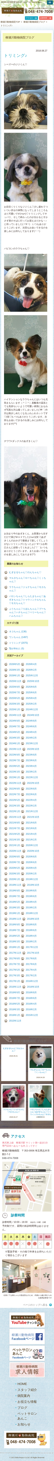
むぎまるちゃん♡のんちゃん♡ (25, 572)
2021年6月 (31, 828)
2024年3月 (14, 738)
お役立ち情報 (27, 1402)
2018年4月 (31, 936)
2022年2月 (31, 805)
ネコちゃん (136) (18, 631)
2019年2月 (31, 907)
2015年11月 (15, 1021)
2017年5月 (14, 970)
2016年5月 (14, 1004)
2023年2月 (31, 771)
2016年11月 (15, 987)
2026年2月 (31, 670)
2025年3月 (14, 704)
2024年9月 (14, 721)
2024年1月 (14, 743)
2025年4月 (31, 698)
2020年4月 (31, 868)
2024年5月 (14, 732)
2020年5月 (14, 868)
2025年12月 (32, 675)
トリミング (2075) (18, 643)
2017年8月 (31, 958)
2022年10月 (33, 783)
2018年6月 (31, 930)
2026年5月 (14, 664)
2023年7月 (14, 760)
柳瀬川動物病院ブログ (34, 22)
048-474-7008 (10, 1158)
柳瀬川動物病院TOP (10, 22)
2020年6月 (31, 862)
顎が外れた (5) (16, 648)
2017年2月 (31, 975)
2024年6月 (31, 726)
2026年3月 (14, 670)
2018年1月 (14, 947)
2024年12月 (32, 709)
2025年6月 (31, 692)
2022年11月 (15, 783)
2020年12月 (32, 845)
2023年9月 (14, 755)
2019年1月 (14, 913)
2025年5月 (14, 698)
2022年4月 (31, 800)
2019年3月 (14, 907)
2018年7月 (14, 930)
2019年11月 (15, 885)
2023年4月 (31, 766)
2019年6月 (31, 896)
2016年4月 (31, 1004)
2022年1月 (14, 811)
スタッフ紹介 (27, 1390)
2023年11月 (15, 749)
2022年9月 (14, 788)
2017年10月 (33, 953)
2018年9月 (14, 924)
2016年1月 (14, 1015)
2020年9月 (14, 856)
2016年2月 (31, 1009)
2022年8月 (31, 788)
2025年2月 (31, 704)
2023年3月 (14, 771)
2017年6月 (31, 964)
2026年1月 (14, 675)
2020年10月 (33, 851)
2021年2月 (31, 839)
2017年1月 (14, 981)
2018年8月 (31, 924)
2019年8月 (31, 890)
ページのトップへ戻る (35, 1305)
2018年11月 (15, 919)
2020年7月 (14, 862)
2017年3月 (14, 975)
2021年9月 (14, 822)
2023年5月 (14, 766)
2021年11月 (15, 817)
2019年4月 (31, 902)
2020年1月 (14, 879)
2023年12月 (32, 743)
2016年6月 (31, 998)
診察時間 (43, 18)
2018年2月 (31, 941)
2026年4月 (31, 664)
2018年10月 (33, 919)
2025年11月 (15, 681)
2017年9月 (14, 958)
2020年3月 (14, 873)
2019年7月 (14, 896)
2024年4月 (31, 732)
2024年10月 (33, 715)
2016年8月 (31, 992)
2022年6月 (31, 794)
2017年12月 (32, 947)
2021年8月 (31, 822)
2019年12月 (32, 879)
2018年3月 (14, 941)
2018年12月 (32, 913)
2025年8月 (31, 687)
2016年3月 (14, 1009)
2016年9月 (14, 992)
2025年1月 (14, 709)
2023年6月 (31, 760)
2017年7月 (14, 964)
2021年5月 (14, 834)
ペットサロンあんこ (27, 1416)
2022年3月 (14, 805)
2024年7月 (14, 726)
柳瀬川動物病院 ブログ (30, 1041)
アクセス (29, 18)
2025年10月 (33, 681)
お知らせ (24, 1424)
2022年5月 (14, 800)
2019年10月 (33, 885)
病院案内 (23, 1396)
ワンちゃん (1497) (18, 637)
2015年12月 (32, 1015)
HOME (22, 1384)
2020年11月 (15, 851)
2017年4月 (31, 970)
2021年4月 (31, 834)
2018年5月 (14, 936)
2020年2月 (31, 873)
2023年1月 (14, 777)
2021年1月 (14, 845)
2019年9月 (14, 890)
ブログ (22, 1407)
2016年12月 (32, 981)
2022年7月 (14, 794)
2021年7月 (14, 828)
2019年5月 (14, 902)
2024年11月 (15, 715)
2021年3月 (14, 839)
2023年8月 (31, 755)
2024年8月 (31, 721)
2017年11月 (15, 953)
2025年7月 (14, 692)
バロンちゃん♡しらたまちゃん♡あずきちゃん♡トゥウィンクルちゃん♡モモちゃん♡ (27, 599)
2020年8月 (31, 856)
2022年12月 (32, 777)
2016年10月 (33, 987)
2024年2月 (31, 738)
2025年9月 (14, 687)
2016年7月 (14, 998)
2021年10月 (33, 817)
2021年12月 (32, 811)
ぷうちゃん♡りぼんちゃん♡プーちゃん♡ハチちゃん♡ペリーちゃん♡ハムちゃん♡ (27, 612)
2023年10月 (33, 749)
